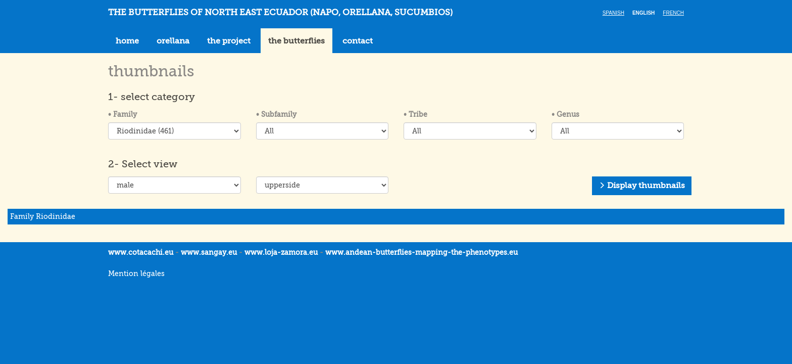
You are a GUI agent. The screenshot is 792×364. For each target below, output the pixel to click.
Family (122, 114)
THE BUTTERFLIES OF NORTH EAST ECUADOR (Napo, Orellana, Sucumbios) (280, 12)
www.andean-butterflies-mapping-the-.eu (421, 252)
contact (357, 41)
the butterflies (296, 41)
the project (229, 41)
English (643, 13)
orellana (173, 41)
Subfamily (276, 114)
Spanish (613, 13)
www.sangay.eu (209, 252)
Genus (565, 114)
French (673, 13)
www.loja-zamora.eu (281, 252)
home (127, 41)
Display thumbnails (642, 185)
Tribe (415, 114)
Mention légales (136, 273)
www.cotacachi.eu (140, 252)
